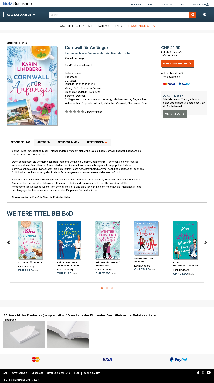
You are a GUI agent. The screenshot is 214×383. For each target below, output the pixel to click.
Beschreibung (20, 142)
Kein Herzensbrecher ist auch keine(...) (185, 265)
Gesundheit (84, 26)
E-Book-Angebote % (141, 26)
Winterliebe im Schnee (143, 260)
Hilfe (183, 4)
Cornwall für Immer (30, 262)
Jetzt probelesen (15, 42)
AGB (5, 373)
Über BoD (135, 4)
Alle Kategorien (21, 14)
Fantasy (103, 26)
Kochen (64, 26)
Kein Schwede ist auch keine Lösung (68, 264)
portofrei (178, 52)
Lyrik (118, 26)
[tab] (20, 142)
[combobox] (122, 15)
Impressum (37, 373)
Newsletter (167, 4)
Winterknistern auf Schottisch (107, 264)
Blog (150, 4)
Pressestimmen (68, 142)
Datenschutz (19, 373)
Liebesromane (73, 73)
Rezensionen (96, 142)
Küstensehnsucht (83, 65)
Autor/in (43, 142)
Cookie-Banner (92, 373)
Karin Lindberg (74, 58)
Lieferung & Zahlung (58, 373)
